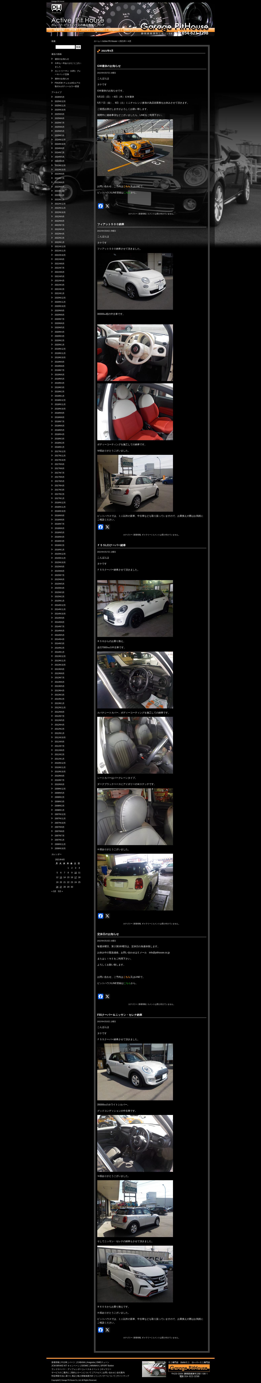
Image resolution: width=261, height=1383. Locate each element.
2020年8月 (59, 315)
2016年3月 (59, 541)
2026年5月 (59, 97)
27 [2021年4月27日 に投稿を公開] (61, 887)
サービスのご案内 (59, 1372)
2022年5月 (59, 229)
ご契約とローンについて (80, 1372)
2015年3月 (59, 592)
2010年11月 (60, 767)
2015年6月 (59, 579)
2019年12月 (60, 349)
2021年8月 (59, 263)
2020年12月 (60, 298)
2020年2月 (59, 340)
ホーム (97, 41)
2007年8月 (59, 831)
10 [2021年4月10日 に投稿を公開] (75, 873)
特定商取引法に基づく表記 (63, 1376)
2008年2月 (59, 806)
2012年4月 (59, 725)
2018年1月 (59, 447)
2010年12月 (60, 763)
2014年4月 (59, 639)
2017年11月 (60, 455)
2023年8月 (59, 174)
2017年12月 (60, 451)
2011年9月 (59, 742)
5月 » (60, 891)
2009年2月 (59, 797)
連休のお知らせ (62, 59)
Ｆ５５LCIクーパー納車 (111, 545)
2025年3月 (59, 135)
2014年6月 (59, 631)
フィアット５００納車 (110, 224)
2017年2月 (59, 494)
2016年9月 (59, 515)
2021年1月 (59, 293)
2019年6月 (59, 374)
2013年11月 (60, 660)
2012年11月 (60, 707)
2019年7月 (59, 370)
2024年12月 (60, 140)
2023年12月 (60, 165)
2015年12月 (60, 554)
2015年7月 (59, 575)
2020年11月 (60, 302)
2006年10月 (60, 848)
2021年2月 (59, 289)
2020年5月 (59, 327)
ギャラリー (146, 535)
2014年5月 (59, 635)
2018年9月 (59, 413)
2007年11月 (60, 818)
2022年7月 (59, 225)
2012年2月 (59, 729)
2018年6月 (59, 426)
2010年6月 (59, 784)
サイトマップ (123, 1376)
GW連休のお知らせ (109, 66)
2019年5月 (59, 379)
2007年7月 (59, 836)
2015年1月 (59, 601)
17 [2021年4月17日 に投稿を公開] (75, 877)
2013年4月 (59, 690)
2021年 (122, 41)
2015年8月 (59, 571)
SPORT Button (107, 1366)
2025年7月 (59, 123)
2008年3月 (59, 801)
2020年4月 (59, 332)
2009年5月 (59, 793)
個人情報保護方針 (85, 1376)
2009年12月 (60, 789)
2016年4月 (59, 537)
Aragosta (112, 30)
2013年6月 (59, 682)
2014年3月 (59, 643)
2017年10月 (60, 460)
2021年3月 (59, 285)
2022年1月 (59, 242)
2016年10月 (60, 511)
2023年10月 (60, 169)
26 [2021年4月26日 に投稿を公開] (57, 887)
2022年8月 (59, 221)
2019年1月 (59, 396)
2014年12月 (60, 605)
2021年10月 (60, 255)
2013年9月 (59, 669)
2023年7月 (59, 178)
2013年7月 (59, 677)
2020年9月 (59, 310)
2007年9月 (59, 827)
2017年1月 (59, 498)
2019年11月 (60, 353)
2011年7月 (59, 746)
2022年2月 (59, 238)
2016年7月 (59, 524)
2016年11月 (60, 507)
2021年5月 (59, 276)
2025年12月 (60, 101)
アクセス (97, 1372)
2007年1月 (59, 840)
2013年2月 (59, 699)
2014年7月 (59, 626)
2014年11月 (60, 609)
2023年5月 (59, 187)
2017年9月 (59, 464)
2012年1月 (59, 733)
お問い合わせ (109, 1372)
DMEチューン (130, 30)
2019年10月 (60, 357)
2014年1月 (59, 652)
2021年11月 (60, 251)
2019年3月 (59, 387)
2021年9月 (59, 259)
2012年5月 (59, 720)
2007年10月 (60, 823)
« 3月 (53, 891)
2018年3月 (59, 439)
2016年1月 (59, 549)
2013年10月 (60, 665)
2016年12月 (60, 502)
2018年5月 (59, 430)
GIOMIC (85, 1366)
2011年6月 (59, 750)
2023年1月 (59, 199)
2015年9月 (59, 566)
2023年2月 (59, 195)
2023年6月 (59, 182)
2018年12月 (60, 400)
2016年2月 (59, 545)
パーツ (84, 30)
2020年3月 (59, 336)
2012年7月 (59, 716)
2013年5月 (59, 686)
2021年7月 (59, 268)
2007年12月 (60, 814)
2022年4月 (59, 234)
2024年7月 (59, 152)
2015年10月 (60, 562)
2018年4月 (59, 434)
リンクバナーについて (105, 1376)
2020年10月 (60, 306)
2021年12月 (60, 246)
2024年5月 (59, 157)
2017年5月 (59, 481)
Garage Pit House (57, 1)
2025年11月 (60, 105)
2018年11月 (60, 404)
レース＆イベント (91, 1369)
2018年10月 (60, 409)
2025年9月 (59, 114)
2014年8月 (59, 622)
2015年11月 (60, 558)
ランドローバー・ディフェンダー (66, 1369)
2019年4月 (59, 383)
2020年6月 (59, 323)
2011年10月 (60, 737)
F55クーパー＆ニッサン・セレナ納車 (119, 1014)
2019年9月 (59, 362)
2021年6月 (59, 272)
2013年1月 (59, 703)
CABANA (98, 30)
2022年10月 (60, 212)
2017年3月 (59, 490)
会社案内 (121, 1372)
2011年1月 (59, 759)
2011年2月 (59, 754)
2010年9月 (59, 776)
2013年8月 (59, 673)
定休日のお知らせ (108, 934)
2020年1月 (59, 345)
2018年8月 (59, 417)
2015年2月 (59, 596)
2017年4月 (59, 485)
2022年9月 (59, 216)
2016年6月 (59, 528)
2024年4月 (59, 161)
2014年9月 (59, 618)
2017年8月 (59, 468)
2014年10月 (60, 614)
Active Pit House (109, 41)
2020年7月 (59, 319)
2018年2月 (59, 443)
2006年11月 (60, 844)
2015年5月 (59, 584)
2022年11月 (60, 208)
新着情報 (58, 30)
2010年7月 (59, 780)
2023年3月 (59, 191)
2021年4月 (59, 280)
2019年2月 (59, 391)
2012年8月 (59, 712)
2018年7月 (59, 421)
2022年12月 (60, 204)
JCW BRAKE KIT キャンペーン (65, 1366)
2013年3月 (59, 695)
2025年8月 (59, 118)
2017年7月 (59, 473)
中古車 (72, 30)
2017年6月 (59, 477)
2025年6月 (59, 127)
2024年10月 (60, 144)
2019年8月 (59, 366)
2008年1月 (59, 810)
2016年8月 (59, 520)
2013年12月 (60, 656)
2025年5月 (59, 131)
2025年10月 (60, 110)
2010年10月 (60, 771)
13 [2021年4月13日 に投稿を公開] (61, 877)
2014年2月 (59, 648)
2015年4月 (59, 588)
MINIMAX (94, 1366)
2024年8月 (59, 148)
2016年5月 (59, 532)
